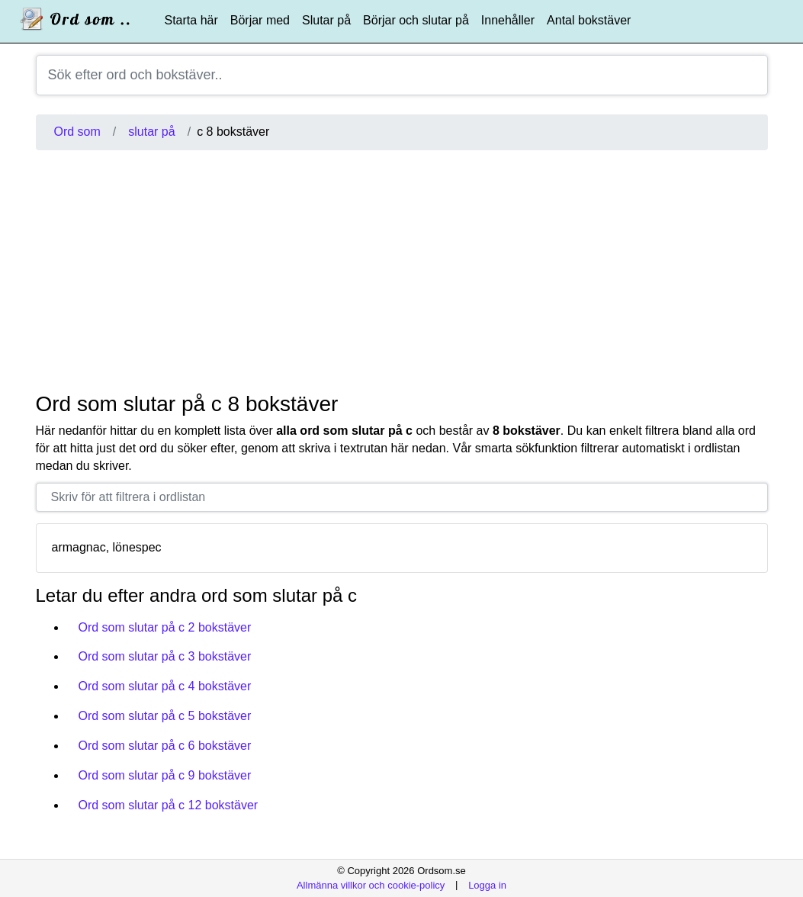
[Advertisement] (402, 271)
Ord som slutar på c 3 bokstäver (165, 656)
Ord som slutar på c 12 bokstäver (169, 805)
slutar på (151, 131)
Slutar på (326, 20)
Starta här (191, 20)
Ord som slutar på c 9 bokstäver (165, 775)
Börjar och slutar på (416, 20)
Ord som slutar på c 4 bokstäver (165, 686)
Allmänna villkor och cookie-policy (371, 884)
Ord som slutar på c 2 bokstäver (165, 627)
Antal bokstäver (589, 20)
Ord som (77, 131)
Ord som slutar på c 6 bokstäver (165, 745)
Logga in (487, 884)
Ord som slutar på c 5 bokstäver (165, 715)
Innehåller (508, 20)
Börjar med (260, 20)
